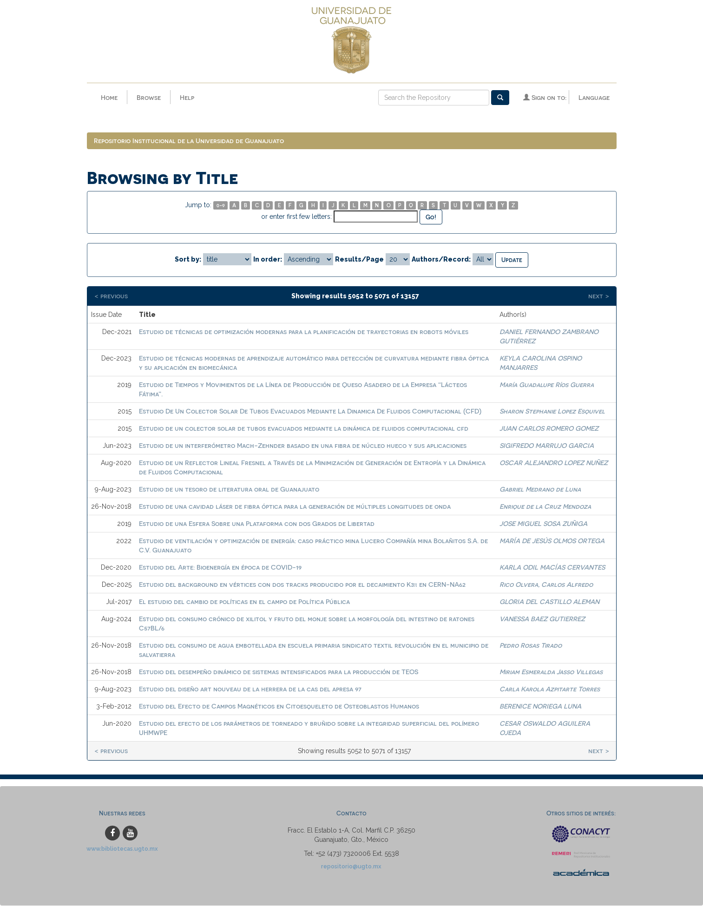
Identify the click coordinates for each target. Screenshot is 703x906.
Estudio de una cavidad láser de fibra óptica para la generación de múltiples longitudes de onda (295, 506)
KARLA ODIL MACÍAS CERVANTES (552, 567)
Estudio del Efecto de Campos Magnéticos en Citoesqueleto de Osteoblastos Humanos (279, 706)
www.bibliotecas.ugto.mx (122, 848)
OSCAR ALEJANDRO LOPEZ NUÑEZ (553, 462)
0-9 (221, 205)
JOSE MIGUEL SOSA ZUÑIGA (543, 523)
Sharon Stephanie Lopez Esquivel (552, 411)
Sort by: (188, 259)
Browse (149, 97)
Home (109, 97)
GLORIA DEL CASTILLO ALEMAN (549, 601)
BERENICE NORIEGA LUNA (540, 706)
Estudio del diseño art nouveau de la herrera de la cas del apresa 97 (250, 689)
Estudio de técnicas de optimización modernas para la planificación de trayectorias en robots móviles (303, 331)
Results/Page (359, 259)
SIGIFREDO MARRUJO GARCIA (546, 445)
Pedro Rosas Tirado (530, 645)
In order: (267, 259)
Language (594, 97)
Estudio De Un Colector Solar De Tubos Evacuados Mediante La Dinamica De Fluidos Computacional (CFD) (310, 411)
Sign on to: (544, 97)
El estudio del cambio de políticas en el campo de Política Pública (244, 601)
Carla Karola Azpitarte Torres (549, 689)
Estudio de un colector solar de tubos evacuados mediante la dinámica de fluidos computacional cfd (303, 428)
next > (598, 296)
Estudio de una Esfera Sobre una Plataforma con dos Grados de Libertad (256, 523)
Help (187, 97)
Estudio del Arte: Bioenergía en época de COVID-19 (220, 567)
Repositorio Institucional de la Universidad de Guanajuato (189, 140)
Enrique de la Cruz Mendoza (545, 506)
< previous (111, 296)
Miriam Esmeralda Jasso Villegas (551, 672)
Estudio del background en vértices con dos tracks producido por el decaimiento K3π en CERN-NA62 (302, 584)
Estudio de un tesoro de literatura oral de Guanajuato (229, 489)
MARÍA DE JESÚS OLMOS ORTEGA (551, 541)
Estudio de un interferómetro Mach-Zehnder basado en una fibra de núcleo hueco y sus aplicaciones (302, 445)
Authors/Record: (441, 259)
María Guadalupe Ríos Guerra (546, 384)
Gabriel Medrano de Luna (540, 489)
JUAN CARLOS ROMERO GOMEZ (548, 428)
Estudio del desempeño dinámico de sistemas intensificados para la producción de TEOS (278, 672)
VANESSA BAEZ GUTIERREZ (542, 619)
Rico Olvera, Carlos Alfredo (546, 584)
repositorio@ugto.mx (351, 866)
